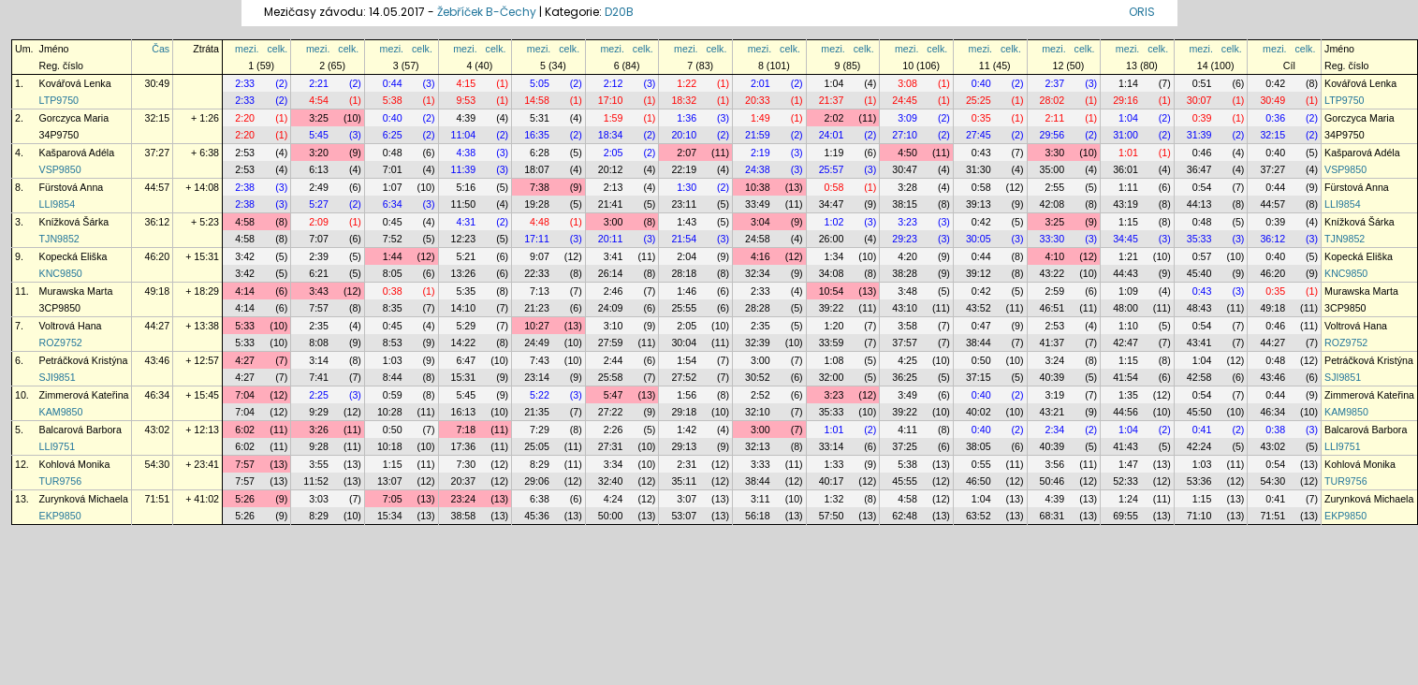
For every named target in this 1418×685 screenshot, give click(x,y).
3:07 (686, 498)
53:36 (1199, 481)
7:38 (539, 187)
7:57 (319, 307)
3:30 (1054, 152)
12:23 (463, 238)
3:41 (613, 256)
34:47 (831, 204)
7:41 (319, 377)
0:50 (981, 360)
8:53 (392, 342)
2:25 (319, 395)
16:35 (536, 134)
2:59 (1054, 291)
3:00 (613, 221)
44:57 (156, 187)
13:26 (463, 273)
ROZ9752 (60, 342)
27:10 (904, 134)
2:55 (1054, 187)
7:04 (245, 395)
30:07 (1199, 100)
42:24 (1199, 446)
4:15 (465, 83)
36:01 (1125, 169)
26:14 (610, 273)
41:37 (1052, 342)
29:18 (683, 411)
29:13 (683, 446)
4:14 (245, 291)
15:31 (463, 377)
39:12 (978, 273)
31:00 (1125, 134)
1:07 (392, 187)
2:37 (1054, 83)
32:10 (757, 411)
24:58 (757, 238)
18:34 (610, 134)
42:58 (1199, 377)
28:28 (757, 307)
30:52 (757, 377)
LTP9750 (59, 100)
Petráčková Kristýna (83, 360)
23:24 (463, 498)
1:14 (1128, 83)
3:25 (319, 118)
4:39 (465, 118)
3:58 (907, 325)
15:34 (389, 515)
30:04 (683, 342)
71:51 (156, 498)
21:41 (610, 204)
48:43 (1199, 307)
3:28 (907, 187)
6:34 (392, 204)
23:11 (683, 204)
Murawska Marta (76, 291)
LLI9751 (57, 446)
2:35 (319, 325)
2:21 (319, 83)
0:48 (392, 152)
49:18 (156, 291)
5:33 (245, 325)
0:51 (1202, 83)
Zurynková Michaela (83, 498)
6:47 (465, 360)
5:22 (539, 395)
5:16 (465, 187)
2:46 (613, 291)
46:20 (156, 256)
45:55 (904, 481)
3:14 (319, 360)
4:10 (1054, 256)
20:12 (610, 169)
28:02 (1052, 100)
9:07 (539, 256)
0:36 (1275, 118)
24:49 (536, 342)
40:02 (978, 411)
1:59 (613, 118)
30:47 (904, 169)
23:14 (536, 377)
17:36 (463, 446)
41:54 (1125, 377)
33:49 (757, 204)
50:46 (1052, 481)
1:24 (1128, 498)
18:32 (683, 100)
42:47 (1125, 342)
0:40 (981, 83)
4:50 (907, 152)
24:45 (904, 100)
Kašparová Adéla (77, 152)
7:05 (392, 498)
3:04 (760, 221)
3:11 (760, 498)
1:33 (834, 464)
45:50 (1199, 411)
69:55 (1125, 515)
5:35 (465, 291)
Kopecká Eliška (73, 256)
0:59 (392, 395)
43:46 (156, 360)
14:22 (463, 342)
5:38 (392, 100)
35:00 (1052, 169)
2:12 (613, 83)
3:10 (613, 325)
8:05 (392, 273)
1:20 (834, 325)
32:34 (757, 273)
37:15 (978, 377)
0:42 (1275, 83)
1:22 (686, 83)
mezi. (246, 48)
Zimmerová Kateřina (84, 395)
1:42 (686, 429)
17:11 (536, 238)
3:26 (319, 429)
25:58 (610, 377)
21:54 (683, 238)
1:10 (1128, 325)
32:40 (610, 481)
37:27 (156, 152)
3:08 (907, 83)
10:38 (757, 187)
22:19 (683, 169)
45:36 (536, 515)
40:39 (1052, 377)
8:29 (539, 464)
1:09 (1128, 291)
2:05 (613, 152)
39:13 (978, 204)
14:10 (463, 307)
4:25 (907, 360)
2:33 (245, 83)
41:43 (1125, 446)
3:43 (319, 291)
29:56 (1052, 134)
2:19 (760, 152)
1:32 (834, 498)
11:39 (463, 169)
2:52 (760, 395)
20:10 (683, 134)
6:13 (319, 169)
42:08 (1052, 204)
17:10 (610, 100)
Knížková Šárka (74, 221)
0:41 (1202, 429)
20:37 (463, 481)
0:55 (981, 464)
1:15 (1128, 221)
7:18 (465, 429)
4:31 (465, 221)
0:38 (392, 291)
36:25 (904, 377)
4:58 (245, 221)
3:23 (907, 221)
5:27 (319, 204)
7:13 (539, 291)
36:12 (156, 221)
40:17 (831, 481)
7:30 (465, 464)
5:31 (539, 118)
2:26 (613, 429)
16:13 (463, 411)
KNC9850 (60, 273)
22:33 (536, 273)
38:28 (904, 273)
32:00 (831, 377)
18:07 (536, 169)
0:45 (392, 221)
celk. (277, 48)
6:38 (539, 498)
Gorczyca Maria (74, 118)
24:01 (831, 134)
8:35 (392, 307)
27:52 (683, 377)
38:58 (463, 515)
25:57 (831, 169)
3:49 (907, 395)
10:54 (831, 291)
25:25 (978, 100)
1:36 (686, 118)
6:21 (319, 273)
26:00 (831, 238)
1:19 (834, 152)
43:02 (156, 429)
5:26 (245, 498)
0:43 (981, 152)
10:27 (536, 325)
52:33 (1125, 481)
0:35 (981, 118)
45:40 (1199, 273)
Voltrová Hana (70, 325)
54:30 (156, 464)
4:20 (907, 256)
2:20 (245, 118)
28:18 (683, 273)
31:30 (978, 169)
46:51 (1052, 307)
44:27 (156, 325)
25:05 (536, 446)
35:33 (1199, 238)
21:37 (831, 100)
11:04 (463, 134)
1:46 (686, 291)
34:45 (1125, 238)
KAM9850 (61, 411)
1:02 (834, 221)
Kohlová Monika (74, 464)
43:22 (1052, 273)
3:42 (245, 256)
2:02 (834, 118)
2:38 (245, 187)
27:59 (610, 342)
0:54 (1202, 187)
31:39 (1199, 134)
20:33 (757, 100)
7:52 (392, 238)
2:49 (319, 187)
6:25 (392, 134)
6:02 (245, 429)
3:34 (613, 464)
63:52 (978, 515)
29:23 (904, 238)
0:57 (1202, 256)
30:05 (978, 238)
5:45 (319, 134)
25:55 (683, 307)
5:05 (539, 83)
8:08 (319, 342)
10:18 (389, 446)
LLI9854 (57, 204)
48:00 (1125, 307)
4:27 (245, 360)
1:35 (1128, 395)
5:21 (465, 256)
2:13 (613, 187)
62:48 (904, 515)
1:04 (834, 83)
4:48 (539, 221)
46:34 (156, 395)
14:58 (536, 100)
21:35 (536, 411)
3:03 (319, 498)
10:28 (389, 411)
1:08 (834, 360)
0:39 (1202, 118)
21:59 (757, 134)
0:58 (834, 187)
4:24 (613, 498)
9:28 (319, 446)
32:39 (757, 342)
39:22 (831, 307)
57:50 (831, 515)
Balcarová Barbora (80, 429)
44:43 (1125, 273)
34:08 (831, 273)
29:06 (536, 481)
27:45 (978, 134)
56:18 (757, 515)
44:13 (1199, 204)
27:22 (610, 411)
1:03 (392, 360)
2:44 (613, 360)
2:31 (686, 464)
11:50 (463, 204)
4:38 (465, 152)
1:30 (686, 187)
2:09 (319, 221)
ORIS (1142, 12)
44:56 (1125, 411)
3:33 (760, 464)
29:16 (1125, 100)
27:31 (610, 446)
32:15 (156, 118)
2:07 (686, 152)
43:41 (1199, 342)
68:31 (1052, 515)
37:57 (904, 342)
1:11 (1128, 187)
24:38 (757, 169)
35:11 (683, 481)
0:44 (392, 83)
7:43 (539, 360)
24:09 (610, 307)
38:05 (978, 446)
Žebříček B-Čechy (486, 12)
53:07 (683, 515)
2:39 (319, 256)
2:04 (686, 256)
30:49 (156, 83)
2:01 (760, 83)
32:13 (757, 446)
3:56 (1054, 464)
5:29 (465, 325)
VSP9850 (60, 169)
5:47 (613, 395)
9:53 (465, 100)
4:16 (760, 256)
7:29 (539, 429)
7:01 (392, 169)
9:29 (319, 411)
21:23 (536, 307)
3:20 (319, 152)
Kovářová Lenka (75, 83)
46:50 (978, 481)
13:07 (389, 481)
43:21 (1052, 411)
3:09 (907, 118)
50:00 (610, 515)
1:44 (392, 256)
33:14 (831, 446)
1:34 (834, 256)
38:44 (978, 342)
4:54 (319, 100)
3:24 (1054, 360)
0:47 (981, 325)
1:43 (686, 221)
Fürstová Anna (71, 187)
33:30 (1052, 238)
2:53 (245, 152)
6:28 (539, 152)
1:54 (686, 360)
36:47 (1199, 169)
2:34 (1054, 429)
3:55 (319, 464)
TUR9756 (60, 481)
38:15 (904, 204)
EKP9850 (60, 515)
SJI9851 (57, 377)
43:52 (978, 307)
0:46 (1202, 152)
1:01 (1128, 152)
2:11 (1054, 118)
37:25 (904, 446)
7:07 (319, 238)
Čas (160, 48)
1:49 (760, 118)
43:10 (904, 307)
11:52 (316, 481)
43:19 (1125, 204)
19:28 (536, 204)
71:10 (1199, 515)
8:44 (392, 377)
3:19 (1054, 395)
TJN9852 (59, 238)
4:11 (907, 429)
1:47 (1128, 464)
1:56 (686, 395)
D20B (619, 12)
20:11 (610, 238)
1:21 (1128, 256)
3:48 (907, 291)
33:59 (831, 342)
